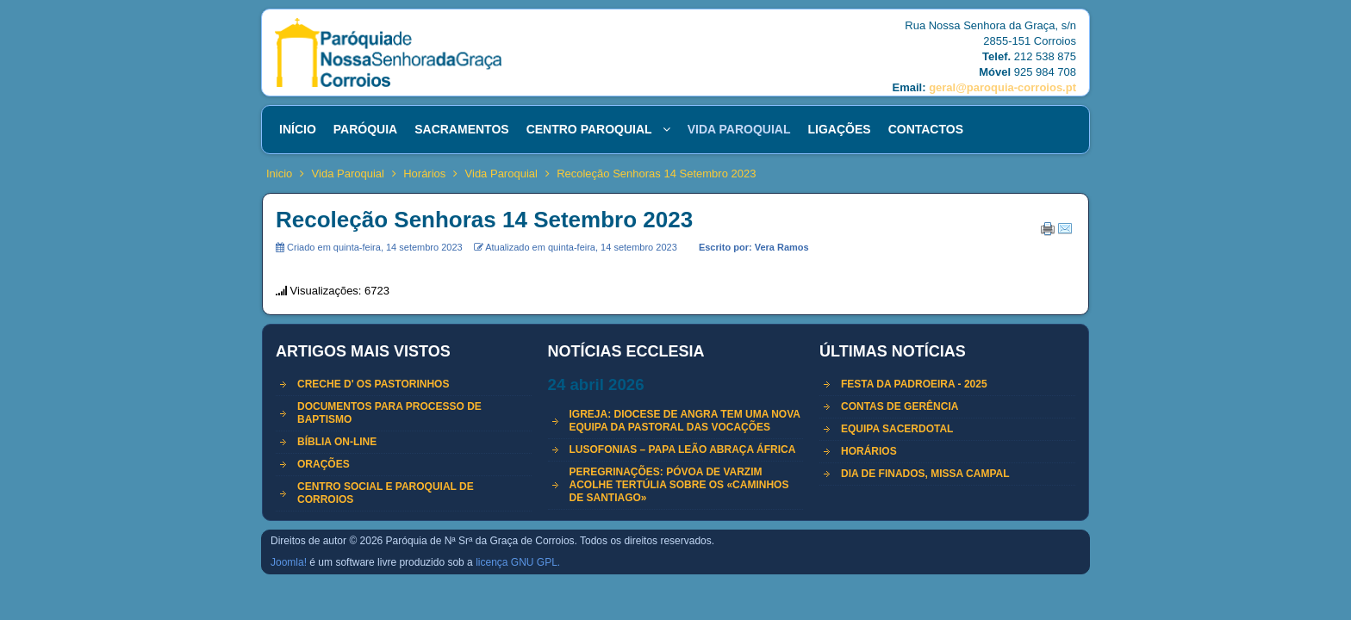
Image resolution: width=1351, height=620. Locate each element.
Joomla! (289, 562)
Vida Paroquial (348, 173)
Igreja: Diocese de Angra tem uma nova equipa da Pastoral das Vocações (685, 420)
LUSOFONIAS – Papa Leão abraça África (683, 449)
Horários (424, 173)
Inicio (279, 173)
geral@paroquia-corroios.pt (1002, 87)
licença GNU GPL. (518, 562)
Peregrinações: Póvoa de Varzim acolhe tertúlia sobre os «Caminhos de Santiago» (679, 485)
